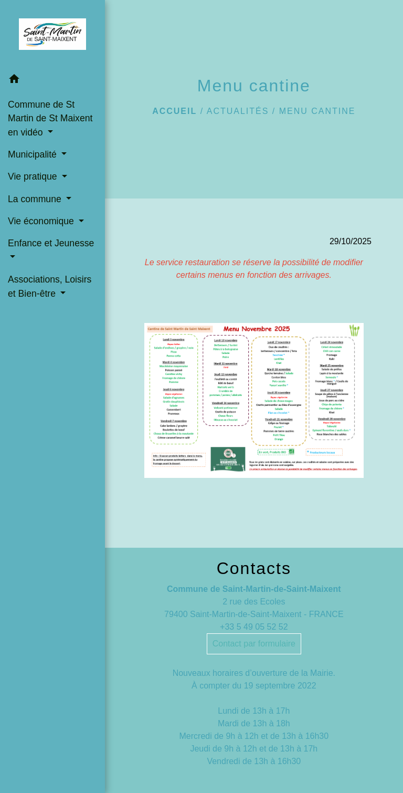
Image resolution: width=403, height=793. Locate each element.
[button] (52, 80)
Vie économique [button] (42, 221)
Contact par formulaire (254, 643)
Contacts (254, 568)
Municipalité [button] (33, 154)
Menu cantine (317, 111)
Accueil (174, 111)
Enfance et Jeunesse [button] (51, 243)
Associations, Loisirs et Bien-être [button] (49, 286)
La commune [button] (36, 199)
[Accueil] (52, 34)
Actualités (238, 111)
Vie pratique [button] (33, 176)
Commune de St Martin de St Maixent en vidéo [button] (50, 118)
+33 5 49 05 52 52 (254, 626)
